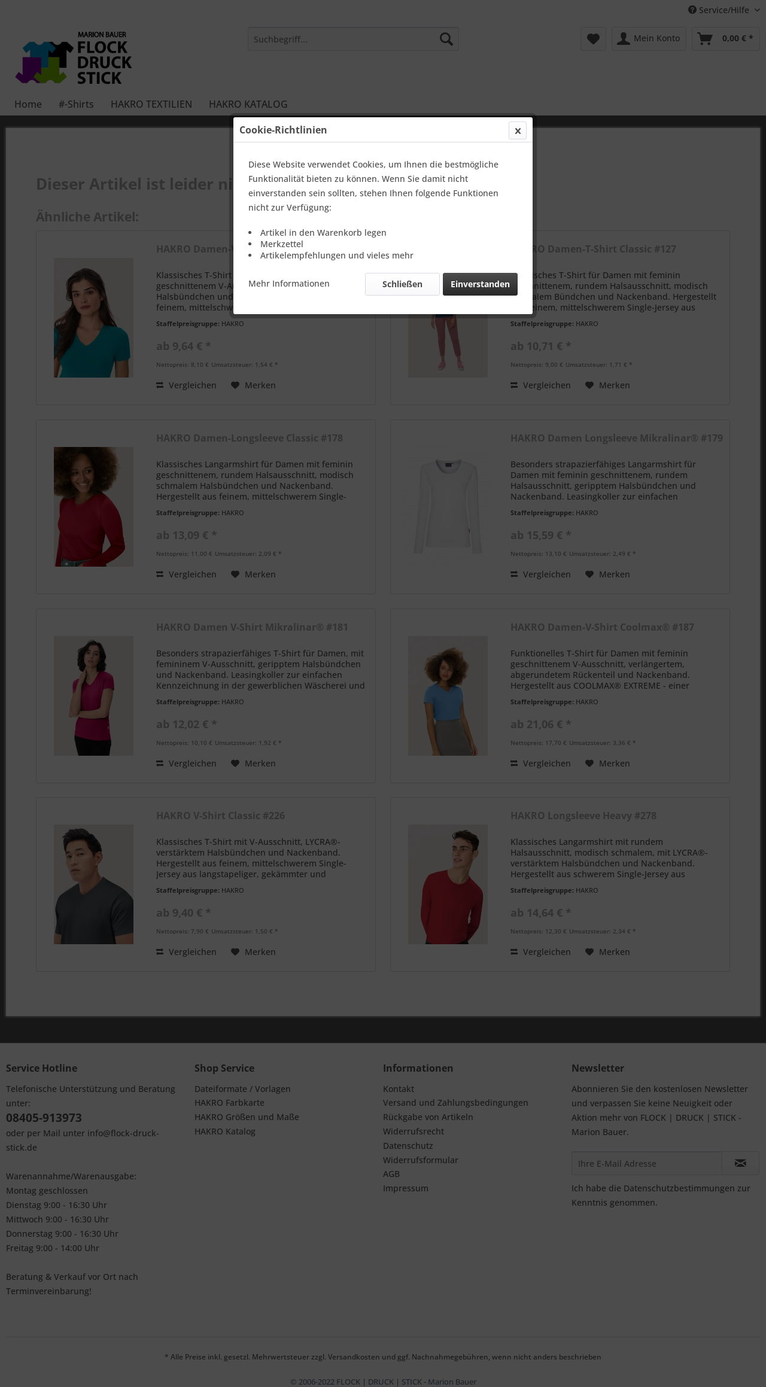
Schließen (402, 284)
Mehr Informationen (289, 283)
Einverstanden (480, 284)
